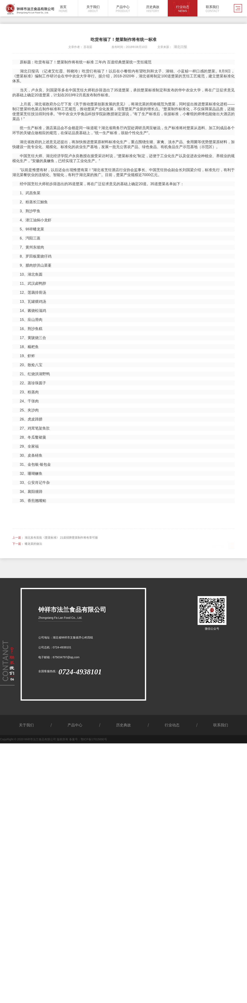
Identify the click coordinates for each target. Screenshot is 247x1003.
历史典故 (123, 725)
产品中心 (75, 725)
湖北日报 (180, 47)
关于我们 (26, 725)
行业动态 (172, 725)
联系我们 (220, 725)
